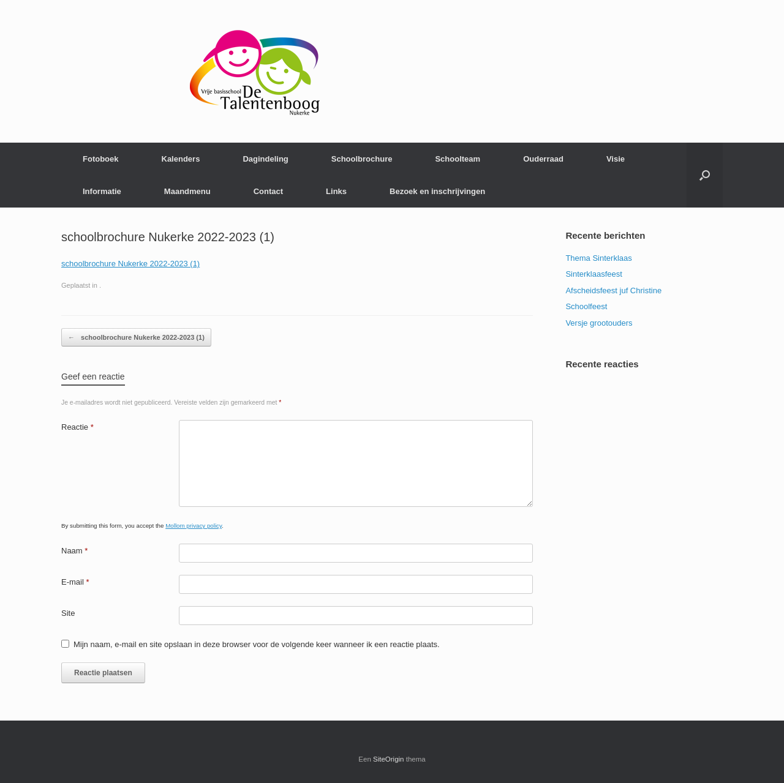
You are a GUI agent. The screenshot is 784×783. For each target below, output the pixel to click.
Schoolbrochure (362, 158)
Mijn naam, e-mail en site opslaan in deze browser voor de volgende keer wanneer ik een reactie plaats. (257, 644)
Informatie (102, 191)
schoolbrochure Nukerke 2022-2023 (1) (130, 263)
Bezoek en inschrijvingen (437, 191)
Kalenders (181, 158)
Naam (74, 550)
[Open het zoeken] (705, 175)
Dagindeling (265, 158)
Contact (268, 191)
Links (336, 191)
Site (68, 613)
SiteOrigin (388, 759)
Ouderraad (543, 158)
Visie (615, 158)
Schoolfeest (586, 306)
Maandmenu (187, 191)
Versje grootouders (598, 323)
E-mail (75, 581)
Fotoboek (101, 158)
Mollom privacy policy (193, 525)
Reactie (77, 427)
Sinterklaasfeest (593, 274)
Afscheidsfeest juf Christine (613, 290)
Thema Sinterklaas (598, 258)
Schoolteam (457, 158)
